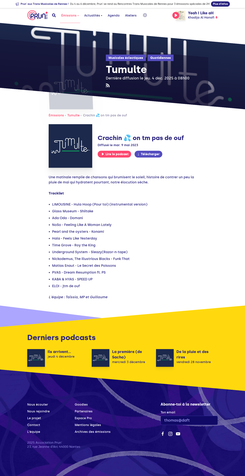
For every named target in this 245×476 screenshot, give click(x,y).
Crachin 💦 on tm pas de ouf (105, 115)
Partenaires (84, 411)
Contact (33, 425)
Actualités (93, 15)
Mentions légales (88, 425)
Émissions (70, 15)
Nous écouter (37, 404)
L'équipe (33, 432)
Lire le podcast (115, 154)
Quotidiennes (160, 58)
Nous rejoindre (38, 411)
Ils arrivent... (59, 351)
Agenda (114, 15)
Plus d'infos (220, 3)
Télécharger (148, 154)
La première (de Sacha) (127, 354)
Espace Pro (83, 418)
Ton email (168, 412)
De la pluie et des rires (192, 354)
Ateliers (131, 15)
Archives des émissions (93, 432)
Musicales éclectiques (126, 58)
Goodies (81, 404)
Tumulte (73, 115)
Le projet (34, 418)
